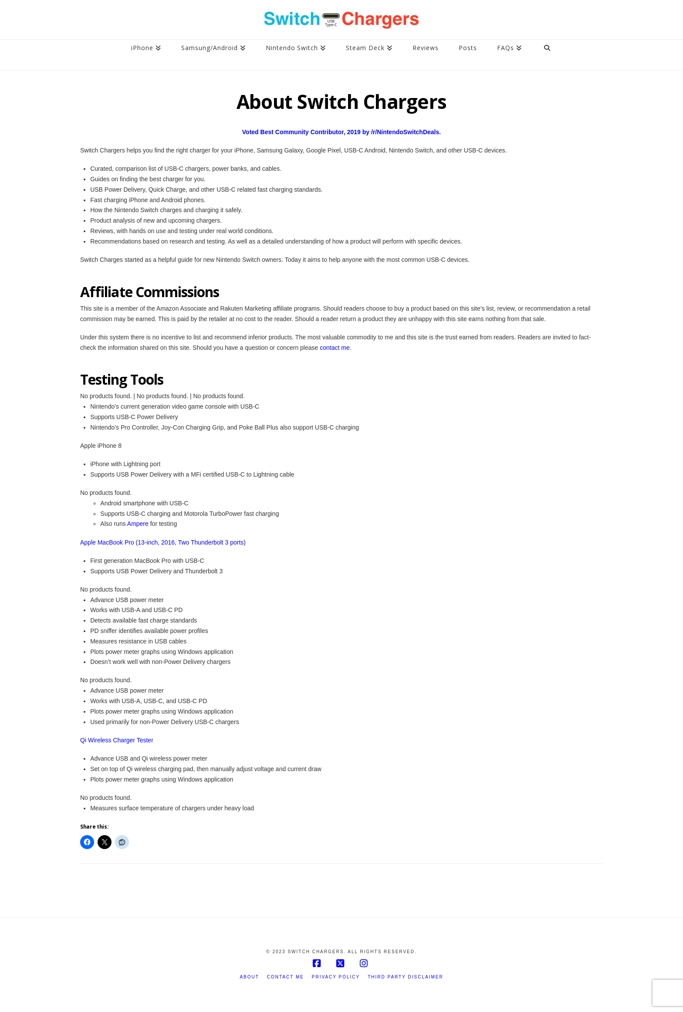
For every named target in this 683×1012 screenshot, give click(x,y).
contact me (334, 347)
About (249, 977)
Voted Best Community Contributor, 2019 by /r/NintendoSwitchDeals (340, 132)
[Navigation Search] (547, 55)
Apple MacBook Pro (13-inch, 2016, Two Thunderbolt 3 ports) (163, 542)
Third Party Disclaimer (405, 977)
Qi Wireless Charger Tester (116, 740)
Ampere (138, 523)
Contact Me (285, 977)
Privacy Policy (336, 977)
